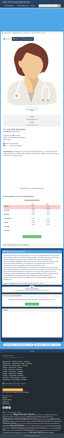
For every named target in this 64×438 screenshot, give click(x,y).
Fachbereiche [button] (9, 5)
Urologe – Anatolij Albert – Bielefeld (12, 375)
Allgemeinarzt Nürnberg (15, 421)
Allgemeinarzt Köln (29, 419)
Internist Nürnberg (50, 428)
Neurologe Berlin (18, 430)
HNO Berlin (5, 426)
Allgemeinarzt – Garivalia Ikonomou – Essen (18, 344)
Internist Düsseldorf (55, 426)
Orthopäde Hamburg (39, 430)
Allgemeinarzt (8, 32)
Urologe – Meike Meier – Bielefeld (12, 373)
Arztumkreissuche (22, 5)
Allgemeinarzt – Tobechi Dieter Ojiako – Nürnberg (17, 363)
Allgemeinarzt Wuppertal (26, 421)
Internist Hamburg (18, 428)
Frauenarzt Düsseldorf (21, 423)
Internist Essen (6, 428)
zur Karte (16, 135)
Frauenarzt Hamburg (32, 423)
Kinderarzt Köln (10, 430)
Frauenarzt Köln (42, 423)
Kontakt (4, 397)
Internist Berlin (17, 425)
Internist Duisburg (45, 426)
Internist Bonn (27, 426)
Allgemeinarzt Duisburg (20, 416)
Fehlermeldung (6, 399)
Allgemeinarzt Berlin (24, 414)
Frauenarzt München (53, 423)
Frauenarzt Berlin (9, 423)
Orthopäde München (56, 430)
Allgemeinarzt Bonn (40, 414)
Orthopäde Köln (47, 430)
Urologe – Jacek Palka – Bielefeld (12, 367)
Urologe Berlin (25, 432)
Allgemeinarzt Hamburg (12, 419)
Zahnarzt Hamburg (48, 432)
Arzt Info (6, 39)
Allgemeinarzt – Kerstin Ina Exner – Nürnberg (15, 361)
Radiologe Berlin (17, 432)
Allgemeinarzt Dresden (8, 416)
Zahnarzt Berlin (36, 432)
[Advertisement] (32, 19)
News (33, 5)
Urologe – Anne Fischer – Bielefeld (12, 371)
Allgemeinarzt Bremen (51, 414)
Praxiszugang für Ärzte (32, 304)
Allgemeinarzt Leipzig (43, 419)
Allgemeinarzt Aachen (7, 414)
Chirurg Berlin (47, 421)
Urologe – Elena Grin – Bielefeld (12, 369)
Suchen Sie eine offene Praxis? (32, 236)
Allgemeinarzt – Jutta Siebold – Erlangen (14, 379)
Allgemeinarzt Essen (17, 32)
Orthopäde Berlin (29, 430)
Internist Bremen (36, 426)
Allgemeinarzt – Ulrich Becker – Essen (47, 344)
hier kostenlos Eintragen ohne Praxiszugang (15, 392)
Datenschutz (6, 403)
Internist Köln (29, 428)
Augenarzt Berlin (37, 421)
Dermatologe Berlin (57, 421)
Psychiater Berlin (7, 432)
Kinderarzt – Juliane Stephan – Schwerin (14, 377)
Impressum (5, 401)
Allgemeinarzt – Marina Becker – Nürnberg (15, 365)
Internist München (40, 428)
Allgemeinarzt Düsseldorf (34, 417)
